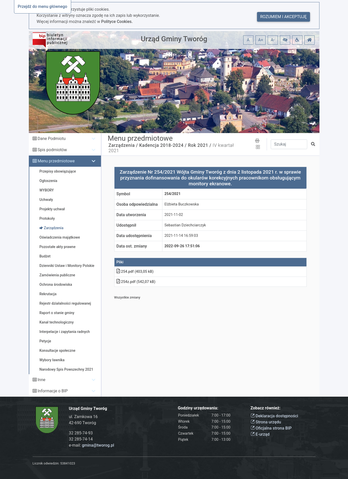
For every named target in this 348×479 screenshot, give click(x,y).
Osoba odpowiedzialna (137, 204)
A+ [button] (260, 39)
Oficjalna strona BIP (271, 428)
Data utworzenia (131, 214)
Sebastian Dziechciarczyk (185, 225)
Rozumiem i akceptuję (283, 16)
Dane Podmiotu (51, 138)
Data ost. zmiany (132, 246)
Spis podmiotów (52, 149)
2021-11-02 (173, 215)
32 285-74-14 (81, 439)
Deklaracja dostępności (274, 415)
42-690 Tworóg (82, 422)
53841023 (67, 463)
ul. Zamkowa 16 (83, 416)
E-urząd (260, 434)
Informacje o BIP (52, 391)
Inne (41, 379)
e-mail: (91, 445)
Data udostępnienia (134, 235)
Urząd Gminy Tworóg (174, 39)
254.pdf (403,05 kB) (135, 271)
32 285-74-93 (81, 433)
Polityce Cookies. (117, 21)
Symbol (123, 193)
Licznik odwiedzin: (46, 463)
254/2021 (172, 194)
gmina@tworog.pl (98, 445)
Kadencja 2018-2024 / (163, 145)
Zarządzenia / (123, 145)
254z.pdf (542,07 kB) (136, 282)
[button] (285, 40)
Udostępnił (126, 225)
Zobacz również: (266, 408)
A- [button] (273, 39)
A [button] (248, 39)
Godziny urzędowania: (198, 408)
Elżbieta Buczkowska (181, 204)
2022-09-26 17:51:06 (182, 246)
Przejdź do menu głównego (42, 6)
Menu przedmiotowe (56, 161)
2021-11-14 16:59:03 (181, 236)
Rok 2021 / (199, 145)
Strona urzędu (266, 422)
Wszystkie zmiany (127, 297)
